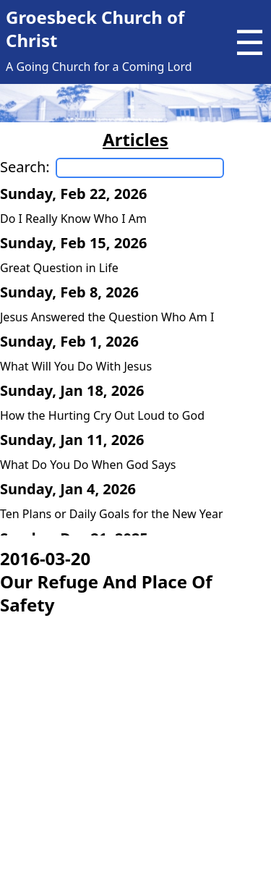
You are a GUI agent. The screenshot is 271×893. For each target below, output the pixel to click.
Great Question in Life (59, 268)
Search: (25, 167)
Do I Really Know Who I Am (73, 219)
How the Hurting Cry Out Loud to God (102, 415)
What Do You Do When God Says (88, 465)
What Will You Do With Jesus (76, 366)
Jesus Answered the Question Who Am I (107, 317)
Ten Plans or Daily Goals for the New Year (111, 514)
